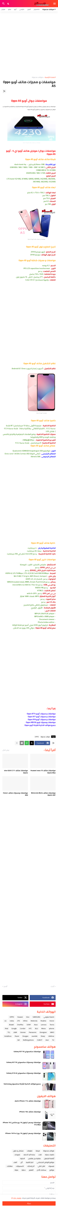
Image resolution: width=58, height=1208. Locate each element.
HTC (30, 1028)
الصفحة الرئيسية (50, 77)
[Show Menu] (54, 4)
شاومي (21, 9)
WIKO (52, 1032)
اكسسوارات (20, 1166)
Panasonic (32, 1032)
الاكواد (22, 1158)
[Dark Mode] (8, 4)
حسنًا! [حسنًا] (29, 1203)
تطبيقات (29, 1150)
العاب (15, 1162)
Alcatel (11, 1024)
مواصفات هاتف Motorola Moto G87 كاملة (43, 794)
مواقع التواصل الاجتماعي (45, 1162)
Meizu (43, 1028)
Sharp (43, 1036)
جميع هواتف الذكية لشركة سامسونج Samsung (22, 1084)
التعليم (31, 1170)
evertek (34, 1036)
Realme (43, 1020)
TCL (9, 1032)
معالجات (10, 1166)
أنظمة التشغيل (49, 1158)
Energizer (43, 1032)
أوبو (15, 9)
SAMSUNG (36, 1017)
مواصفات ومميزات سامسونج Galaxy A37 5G (23, 1062)
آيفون (29, 9)
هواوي (3, 9)
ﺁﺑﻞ (21, 1162)
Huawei (20, 1017)
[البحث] (3, 3)
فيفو (9, 9)
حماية (24, 1170)
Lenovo (43, 1024)
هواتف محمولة (37, 77)
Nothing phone (28, 1040)
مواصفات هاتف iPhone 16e (30, 1112)
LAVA (15, 1032)
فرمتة (38, 1150)
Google (14, 1028)
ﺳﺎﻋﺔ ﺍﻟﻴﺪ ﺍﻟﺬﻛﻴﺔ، (29, 1154)
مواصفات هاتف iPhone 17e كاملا (28, 1101)
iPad (6, 1028)
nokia (12, 1020)
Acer (47, 1040)
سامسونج (37, 9)
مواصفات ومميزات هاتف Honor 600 (15, 794)
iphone (51, 1028)
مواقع (52, 1170)
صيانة (16, 1170)
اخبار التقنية (29, 1162)
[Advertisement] (29, 44)
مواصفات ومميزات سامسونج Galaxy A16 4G (23, 1073)
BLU (36, 1028)
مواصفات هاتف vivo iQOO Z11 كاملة (16, 771)
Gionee (23, 1032)
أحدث (52, 986)
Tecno (52, 1024)
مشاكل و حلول (18, 1150)
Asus (36, 1024)
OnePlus (20, 1024)
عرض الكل (5, 750)
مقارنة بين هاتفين (34, 1158)
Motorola (34, 1020)
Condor (22, 1028)
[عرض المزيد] (17, 743)
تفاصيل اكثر (17, 1198)
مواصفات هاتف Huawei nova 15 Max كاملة (43, 771)
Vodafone (7, 1036)
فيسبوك (51, 1166)
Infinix (25, 1020)
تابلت (40, 1154)
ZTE (18, 1020)
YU (53, 1040)
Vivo (27, 1017)
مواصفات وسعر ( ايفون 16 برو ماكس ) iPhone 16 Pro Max (22, 1123)
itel (18, 1040)
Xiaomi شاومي (49, 1017)
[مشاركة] (4, 91)
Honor (52, 1020)
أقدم (5, 986)
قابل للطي (41, 1166)
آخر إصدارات (30, 1166)
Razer (17, 1036)
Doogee (25, 1036)
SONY (29, 1024)
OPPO (37, 736)
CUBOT (39, 1040)
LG (5, 1020)
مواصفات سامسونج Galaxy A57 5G (27, 1051)
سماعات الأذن (41, 1170)
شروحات (17, 1154)
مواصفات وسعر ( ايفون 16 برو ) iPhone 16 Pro (23, 1133)
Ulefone (51, 1036)
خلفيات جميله (49, 1154)
